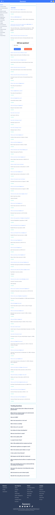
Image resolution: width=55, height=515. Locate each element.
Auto (1, 9)
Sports (1, 34)
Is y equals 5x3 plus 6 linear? (16, 440)
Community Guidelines (31, 487)
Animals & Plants (3, 6)
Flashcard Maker (30, 491)
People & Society (3, 29)
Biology (16, 491)
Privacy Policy (41, 493)
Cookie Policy (41, 497)
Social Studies (2, 32)
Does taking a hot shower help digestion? (19, 430)
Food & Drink (2, 20)
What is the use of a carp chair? (17, 427)
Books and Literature (3, 12)
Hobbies (1, 23)
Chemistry (16, 489)
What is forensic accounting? (16, 423)
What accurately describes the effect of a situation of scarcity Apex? (23, 460)
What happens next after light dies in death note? (20, 456)
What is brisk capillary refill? (16, 436)
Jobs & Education (3, 24)
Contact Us (41, 489)
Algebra (16, 487)
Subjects (1, 4)
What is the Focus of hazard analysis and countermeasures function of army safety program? (22, 413)
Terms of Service (42, 491)
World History (17, 493)
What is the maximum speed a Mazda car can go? (20, 449)
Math (1, 27)
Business (1, 14)
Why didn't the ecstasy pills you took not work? (20, 475)
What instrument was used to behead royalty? (20, 472)
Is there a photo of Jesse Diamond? (18, 453)
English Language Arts (19, 495)
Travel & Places (2, 35)
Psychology (17, 497)
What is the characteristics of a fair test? (19, 420)
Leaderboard (5, 487)
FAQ (28, 497)
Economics (16, 501)
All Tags (4, 489)
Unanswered (5, 491)
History (1, 21)
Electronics (2, 15)
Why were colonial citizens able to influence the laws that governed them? (22, 409)
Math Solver (29, 495)
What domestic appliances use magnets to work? (20, 446)
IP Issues (40, 499)
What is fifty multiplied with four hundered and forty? (21, 443)
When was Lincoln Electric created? (18, 433)
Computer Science (18, 499)
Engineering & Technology (2, 18)
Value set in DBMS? (14, 417)
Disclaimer (41, 495)
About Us (41, 487)
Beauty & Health (3, 11)
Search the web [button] (17, 49)
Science (1, 30)
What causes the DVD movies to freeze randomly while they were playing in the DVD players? (22, 464)
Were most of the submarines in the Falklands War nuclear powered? (22, 469)
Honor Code (29, 489)
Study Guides (29, 493)
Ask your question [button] (28, 49)
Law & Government (3, 26)
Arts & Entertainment (4, 8)
